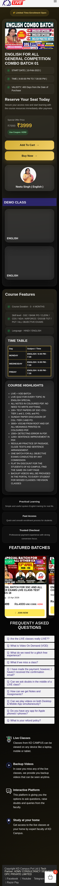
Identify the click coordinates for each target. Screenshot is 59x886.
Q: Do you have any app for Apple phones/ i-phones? (26, 712)
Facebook (11, 878)
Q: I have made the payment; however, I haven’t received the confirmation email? (29, 672)
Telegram (38, 878)
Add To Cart (29, 145)
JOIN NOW (29, 613)
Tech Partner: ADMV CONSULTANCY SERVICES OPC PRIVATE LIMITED (29, 871)
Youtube (25, 878)
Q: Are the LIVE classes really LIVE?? (28, 638)
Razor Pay (12, 882)
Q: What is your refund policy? (24, 720)
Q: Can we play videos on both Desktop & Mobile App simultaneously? (29, 702)
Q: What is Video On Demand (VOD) (27, 645)
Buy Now (29, 156)
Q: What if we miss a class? (22, 662)
